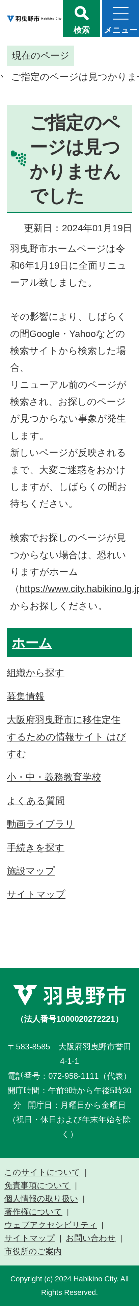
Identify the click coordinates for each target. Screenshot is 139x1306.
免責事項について (37, 1185)
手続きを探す (35, 847)
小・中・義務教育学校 (54, 777)
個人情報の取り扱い (41, 1199)
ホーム (32, 643)
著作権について (33, 1212)
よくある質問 (36, 800)
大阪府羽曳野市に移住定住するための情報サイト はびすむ (66, 736)
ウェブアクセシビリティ (50, 1225)
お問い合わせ (91, 1238)
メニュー (120, 29)
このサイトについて (42, 1172)
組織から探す (35, 673)
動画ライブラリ (41, 824)
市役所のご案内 (33, 1251)
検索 (82, 29)
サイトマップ (36, 894)
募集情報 (26, 696)
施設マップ (31, 871)
